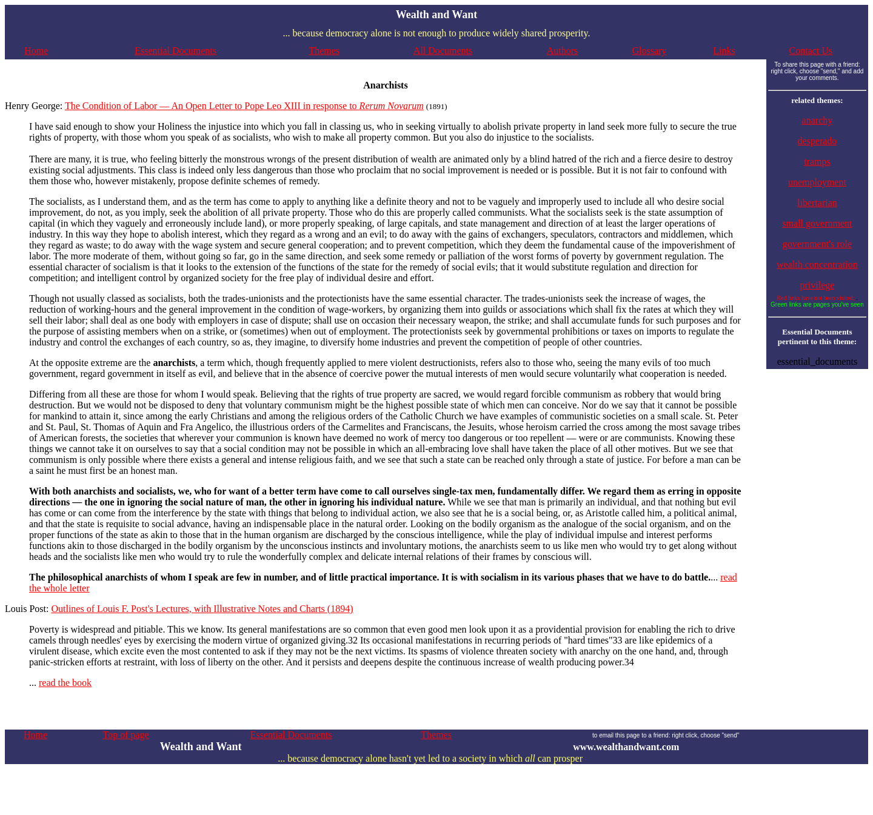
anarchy (817, 120)
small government (817, 223)
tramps (817, 161)
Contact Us (811, 50)
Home (36, 50)
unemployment (817, 182)
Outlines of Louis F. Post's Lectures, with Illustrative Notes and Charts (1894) (202, 609)
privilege (817, 285)
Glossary (649, 50)
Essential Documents (175, 50)
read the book (65, 682)
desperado (817, 141)
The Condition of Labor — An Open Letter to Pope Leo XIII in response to (244, 106)
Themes (324, 50)
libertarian (817, 203)
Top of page (125, 735)
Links (724, 50)
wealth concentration (817, 264)
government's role (817, 244)
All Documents (442, 50)
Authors (562, 50)
